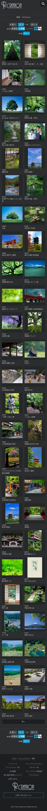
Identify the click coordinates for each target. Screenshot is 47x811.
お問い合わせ (12, 779)
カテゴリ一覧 (34, 767)
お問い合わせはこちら (23, 795)
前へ (14, 24)
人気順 (22, 29)
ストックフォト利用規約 (34, 771)
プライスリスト (34, 775)
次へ (33, 24)
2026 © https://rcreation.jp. (18, 807)
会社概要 (13, 771)
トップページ (12, 764)
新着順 (15, 29)
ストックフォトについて (34, 764)
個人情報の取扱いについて (13, 775)
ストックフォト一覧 (13, 767)
